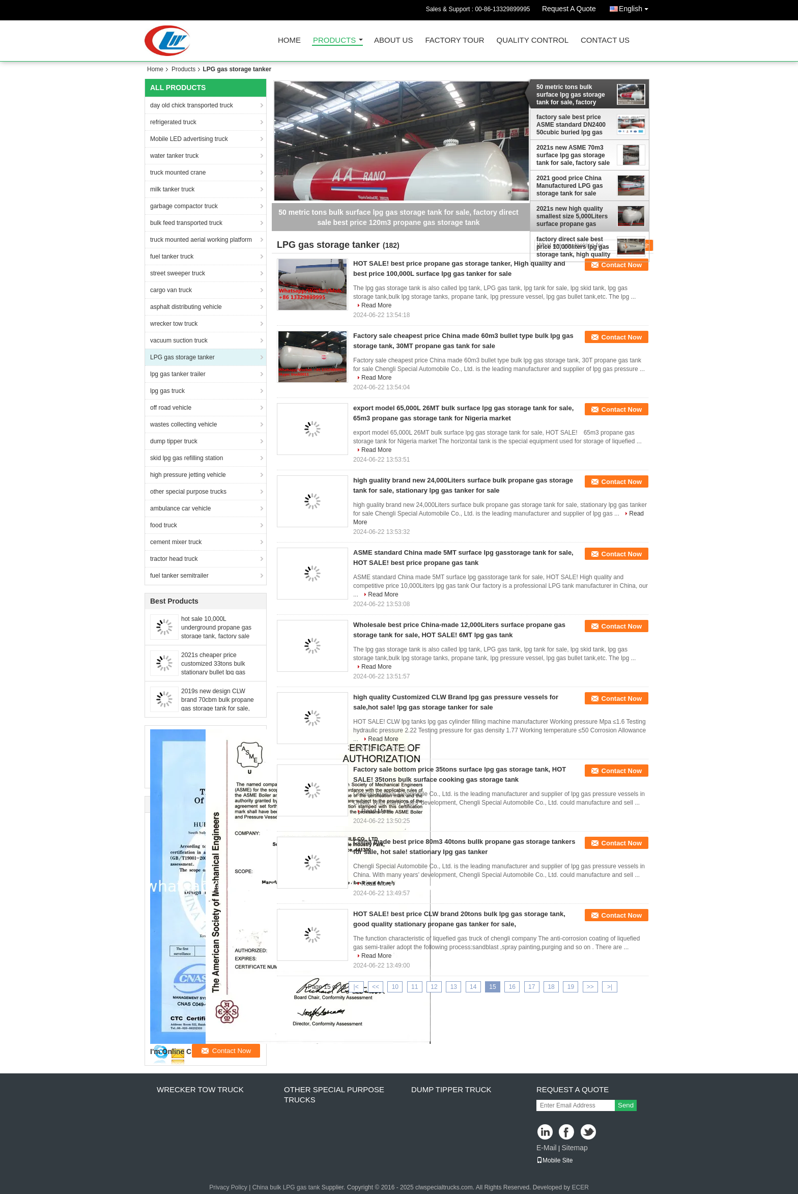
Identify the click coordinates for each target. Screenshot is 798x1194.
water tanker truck (174, 155)
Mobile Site (554, 1160)
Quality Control (532, 40)
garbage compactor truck (184, 206)
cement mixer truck (176, 542)
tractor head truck (173, 558)
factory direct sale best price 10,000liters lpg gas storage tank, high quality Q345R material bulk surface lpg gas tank (573, 247)
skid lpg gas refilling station (186, 458)
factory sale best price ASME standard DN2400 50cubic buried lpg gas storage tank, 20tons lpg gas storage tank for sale (572, 124)
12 (434, 986)
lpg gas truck (167, 390)
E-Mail (546, 1148)
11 (414, 986)
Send (626, 1105)
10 (395, 986)
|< (356, 986)
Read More (376, 305)
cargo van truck (171, 290)
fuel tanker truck (171, 256)
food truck (163, 525)
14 (473, 986)
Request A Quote (569, 9)
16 (512, 986)
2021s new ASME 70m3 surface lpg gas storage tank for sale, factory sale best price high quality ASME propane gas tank (573, 155)
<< (375, 986)
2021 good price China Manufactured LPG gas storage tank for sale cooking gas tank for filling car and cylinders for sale (570, 186)
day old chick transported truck (191, 105)
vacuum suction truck (179, 340)
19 (570, 986)
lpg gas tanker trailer (178, 374)
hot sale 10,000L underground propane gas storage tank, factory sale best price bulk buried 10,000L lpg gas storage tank (220, 636)
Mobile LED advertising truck (189, 139)
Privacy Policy (228, 1187)
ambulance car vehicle (180, 508)
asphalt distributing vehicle (186, 306)
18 (551, 986)
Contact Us (605, 40)
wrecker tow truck (173, 323)
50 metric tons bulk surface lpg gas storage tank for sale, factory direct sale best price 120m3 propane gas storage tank (570, 94)
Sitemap (574, 1148)
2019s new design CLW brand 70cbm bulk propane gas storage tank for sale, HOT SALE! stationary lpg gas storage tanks (217, 708)
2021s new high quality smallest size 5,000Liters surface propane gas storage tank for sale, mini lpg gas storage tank (574, 216)
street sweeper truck (177, 273)
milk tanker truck (172, 189)
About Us (393, 40)
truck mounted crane (178, 172)
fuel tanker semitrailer (179, 575)
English (636, 7)
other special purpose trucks (188, 491)
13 (453, 986)
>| (609, 986)
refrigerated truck (173, 122)
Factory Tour (454, 40)
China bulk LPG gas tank (286, 1187)
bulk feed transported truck (186, 222)
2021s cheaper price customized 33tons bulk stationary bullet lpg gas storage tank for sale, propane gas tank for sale (215, 672)
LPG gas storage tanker (182, 357)
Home (289, 40)
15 (492, 986)
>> (590, 986)
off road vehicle (170, 407)
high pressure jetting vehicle (188, 474)
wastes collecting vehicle (183, 424)
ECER (580, 1187)
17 (531, 986)
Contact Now (622, 265)
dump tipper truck (173, 441)
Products (334, 40)
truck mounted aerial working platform (201, 239)
